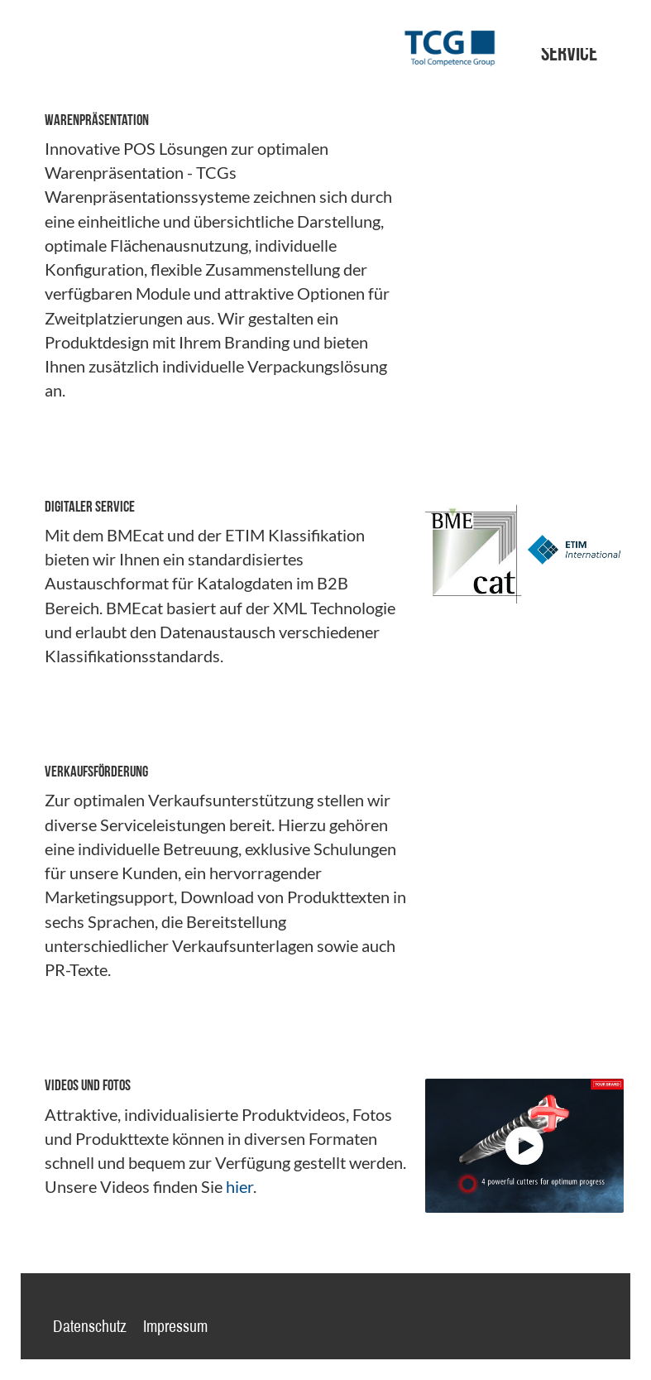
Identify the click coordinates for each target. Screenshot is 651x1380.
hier (239, 1186)
